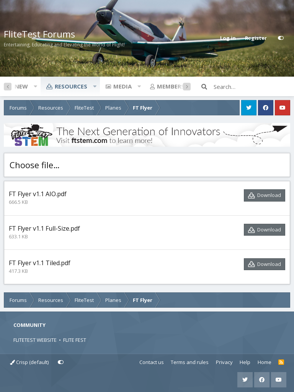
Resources (71, 86)
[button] (35, 86)
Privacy (224, 362)
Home (264, 362)
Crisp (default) (29, 362)
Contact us (151, 362)
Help (245, 362)
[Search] (252, 86)
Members (171, 86)
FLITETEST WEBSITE (35, 339)
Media (122, 86)
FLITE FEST (74, 339)
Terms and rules (190, 362)
